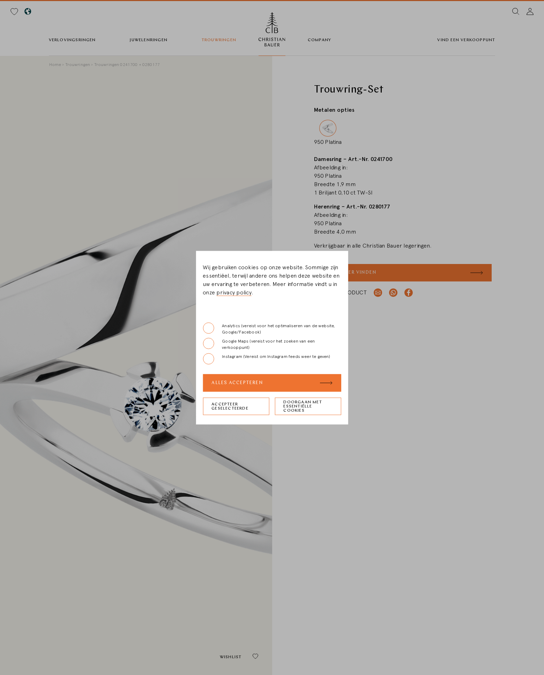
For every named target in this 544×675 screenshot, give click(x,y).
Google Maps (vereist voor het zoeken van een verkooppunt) (259, 343)
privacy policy (233, 292)
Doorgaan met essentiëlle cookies (302, 406)
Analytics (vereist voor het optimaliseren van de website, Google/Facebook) (269, 328)
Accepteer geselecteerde (229, 406)
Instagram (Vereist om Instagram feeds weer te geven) (266, 358)
